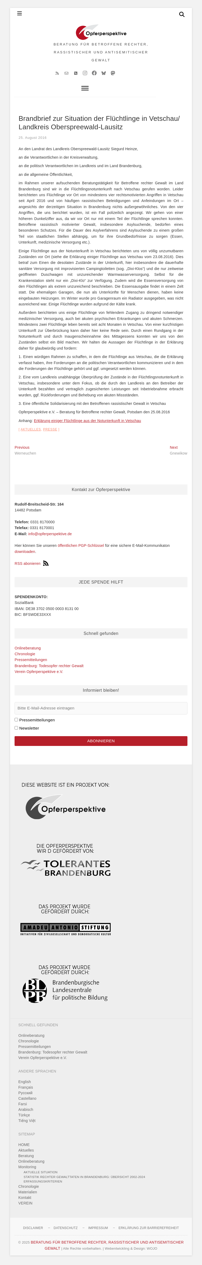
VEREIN (25, 1205)
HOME (24, 1146)
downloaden (25, 553)
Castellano (27, 1100)
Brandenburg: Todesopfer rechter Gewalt (49, 667)
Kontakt (24, 1199)
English (24, 1083)
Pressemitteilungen (31, 661)
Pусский (25, 1095)
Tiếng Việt (26, 1122)
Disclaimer (33, 1230)
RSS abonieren (31, 565)
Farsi (22, 1106)
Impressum (98, 1230)
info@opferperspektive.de (50, 535)
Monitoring (27, 1169)
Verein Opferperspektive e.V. (39, 673)
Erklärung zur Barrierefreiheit (149, 1230)
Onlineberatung (28, 650)
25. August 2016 (33, 139)
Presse (50, 431)
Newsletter (29, 730)
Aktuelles (31, 431)
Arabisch (25, 1111)
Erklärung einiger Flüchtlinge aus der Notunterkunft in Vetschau (87, 422)
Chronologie (25, 656)
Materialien (27, 1194)
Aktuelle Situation (40, 1174)
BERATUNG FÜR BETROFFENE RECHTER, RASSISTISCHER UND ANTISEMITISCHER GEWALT (101, 53)
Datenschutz (66, 1230)
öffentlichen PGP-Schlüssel (81, 547)
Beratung (26, 1158)
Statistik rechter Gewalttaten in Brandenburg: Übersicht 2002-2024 (84, 1178)
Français (25, 1089)
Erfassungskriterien (43, 1183)
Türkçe (24, 1117)
